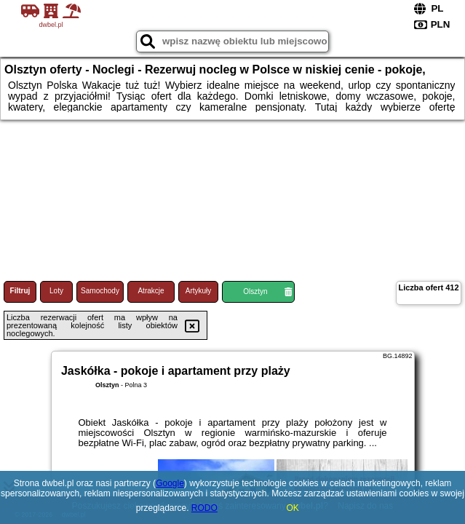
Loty (56, 291)
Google (170, 483)
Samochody (100, 291)
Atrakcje (151, 291)
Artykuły (199, 291)
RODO (204, 508)
